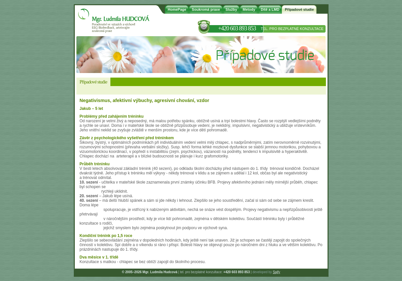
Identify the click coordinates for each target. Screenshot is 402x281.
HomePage (177, 9)
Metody (249, 9)
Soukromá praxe (206, 9)
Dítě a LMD (270, 9)
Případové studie (299, 9)
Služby (231, 9)
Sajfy (276, 272)
